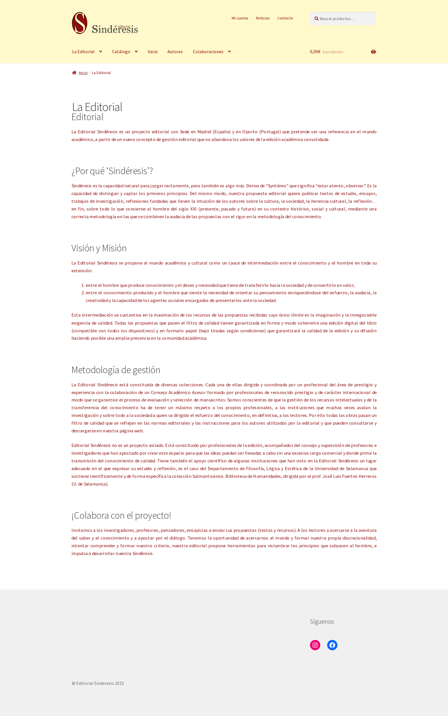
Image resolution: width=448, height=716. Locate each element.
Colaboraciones (208, 51)
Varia (152, 51)
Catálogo (121, 51)
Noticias (263, 18)
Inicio (83, 72)
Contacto (285, 18)
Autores (175, 51)
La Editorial (83, 51)
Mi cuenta (240, 18)
